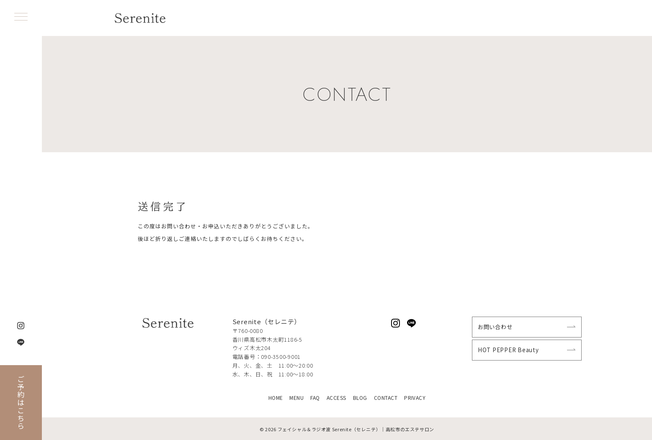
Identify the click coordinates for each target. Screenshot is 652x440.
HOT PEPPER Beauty (508, 350)
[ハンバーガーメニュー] (21, 17)
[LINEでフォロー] (411, 323)
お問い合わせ (495, 327)
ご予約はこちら (21, 402)
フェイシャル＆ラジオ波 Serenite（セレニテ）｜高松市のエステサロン (356, 429)
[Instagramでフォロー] (395, 323)
